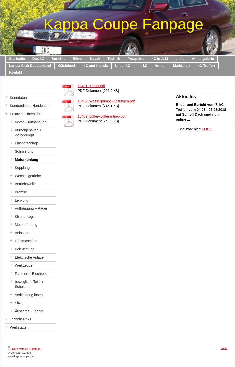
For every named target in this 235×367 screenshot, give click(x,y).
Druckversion (18, 349)
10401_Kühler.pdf (91, 86)
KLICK (207, 129)
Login (224, 348)
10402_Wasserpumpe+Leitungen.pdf (106, 101)
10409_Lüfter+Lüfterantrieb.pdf (102, 116)
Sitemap (35, 349)
